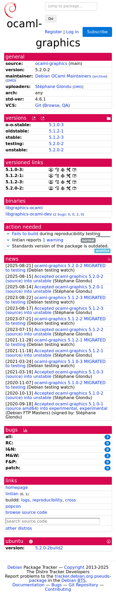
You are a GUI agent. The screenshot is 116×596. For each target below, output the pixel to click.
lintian (12, 493)
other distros (18, 528)
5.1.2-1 (56, 131)
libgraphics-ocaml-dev (28, 214)
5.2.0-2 (56, 143)
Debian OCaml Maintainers (63, 76)
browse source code (26, 512)
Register (53, 31)
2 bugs (60, 214)
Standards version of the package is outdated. (58, 246)
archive (100, 76)
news (12, 259)
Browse (51, 105)
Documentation (28, 584)
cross (70, 500)
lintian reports (50, 240)
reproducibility (47, 500)
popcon (13, 506)
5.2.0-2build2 (49, 547)
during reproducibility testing (58, 234)
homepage (16, 487)
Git (38, 105)
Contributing (58, 589)
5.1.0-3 (56, 124)
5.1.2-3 (56, 137)
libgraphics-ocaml (24, 207)
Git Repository (83, 584)
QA (65, 105)
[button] (8, 233)
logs (25, 500)
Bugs (56, 584)
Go (50, 18)
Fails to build (25, 233)
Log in (72, 31)
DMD (11, 80)
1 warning (53, 240)
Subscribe (97, 31)
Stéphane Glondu (53, 86)
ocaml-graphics (51, 63)
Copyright (74, 567)
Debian (14, 567)
